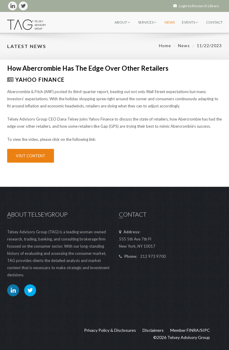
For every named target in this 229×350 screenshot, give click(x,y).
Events (190, 22)
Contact (214, 22)
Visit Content (30, 155)
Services (147, 22)
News (170, 22)
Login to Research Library (196, 6)
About (122, 22)
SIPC (205, 330)
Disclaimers (153, 330)
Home (165, 45)
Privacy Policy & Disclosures (110, 330)
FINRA (193, 330)
